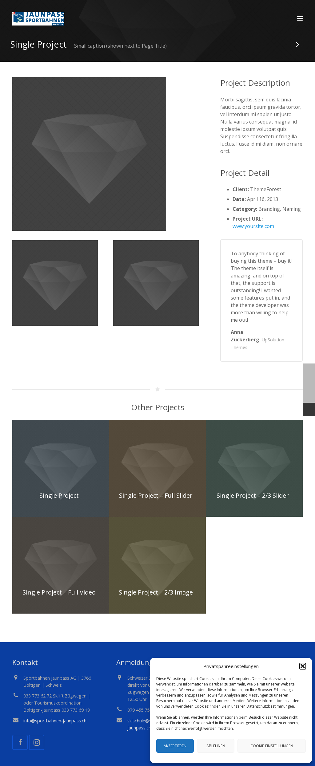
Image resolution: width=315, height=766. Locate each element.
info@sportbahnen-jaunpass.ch (54, 721)
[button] (303, 666)
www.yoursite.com (253, 236)
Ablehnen (215, 745)
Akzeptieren (175, 745)
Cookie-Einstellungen (271, 745)
